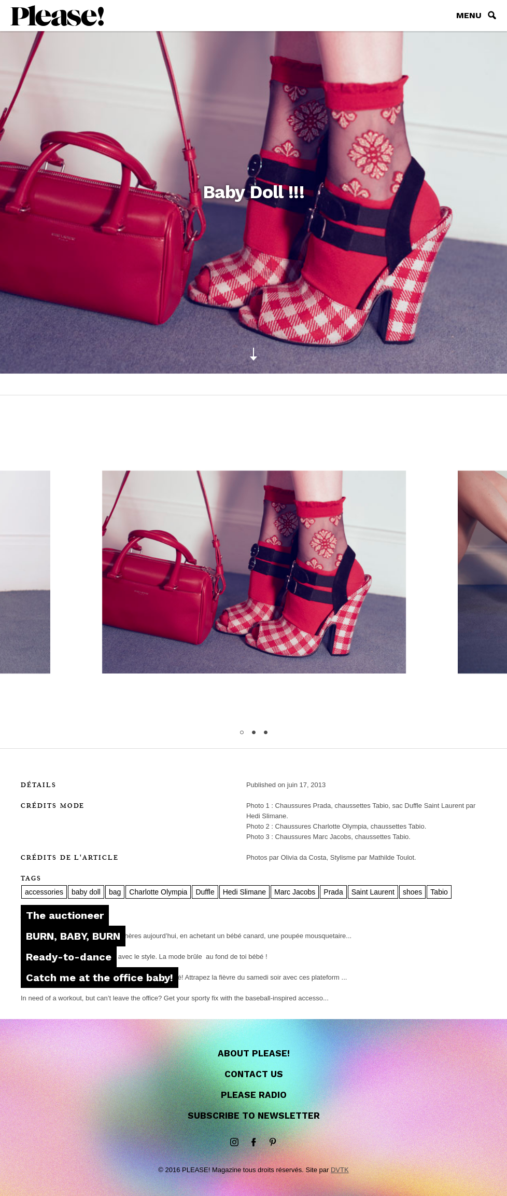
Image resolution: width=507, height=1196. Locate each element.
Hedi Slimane (244, 892)
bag (115, 892)
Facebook (253, 1142)
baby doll (86, 892)
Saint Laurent (373, 892)
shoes (412, 892)
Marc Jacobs (294, 892)
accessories (44, 892)
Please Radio (254, 1095)
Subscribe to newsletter (254, 1115)
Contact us (253, 1074)
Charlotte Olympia (158, 892)
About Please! (254, 1053)
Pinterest (272, 1142)
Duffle (204, 892)
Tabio (438, 892)
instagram (234, 1142)
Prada (333, 892)
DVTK (340, 1170)
